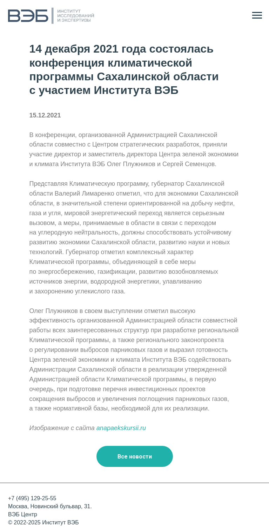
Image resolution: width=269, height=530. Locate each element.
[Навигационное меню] (257, 15)
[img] (255, 506)
